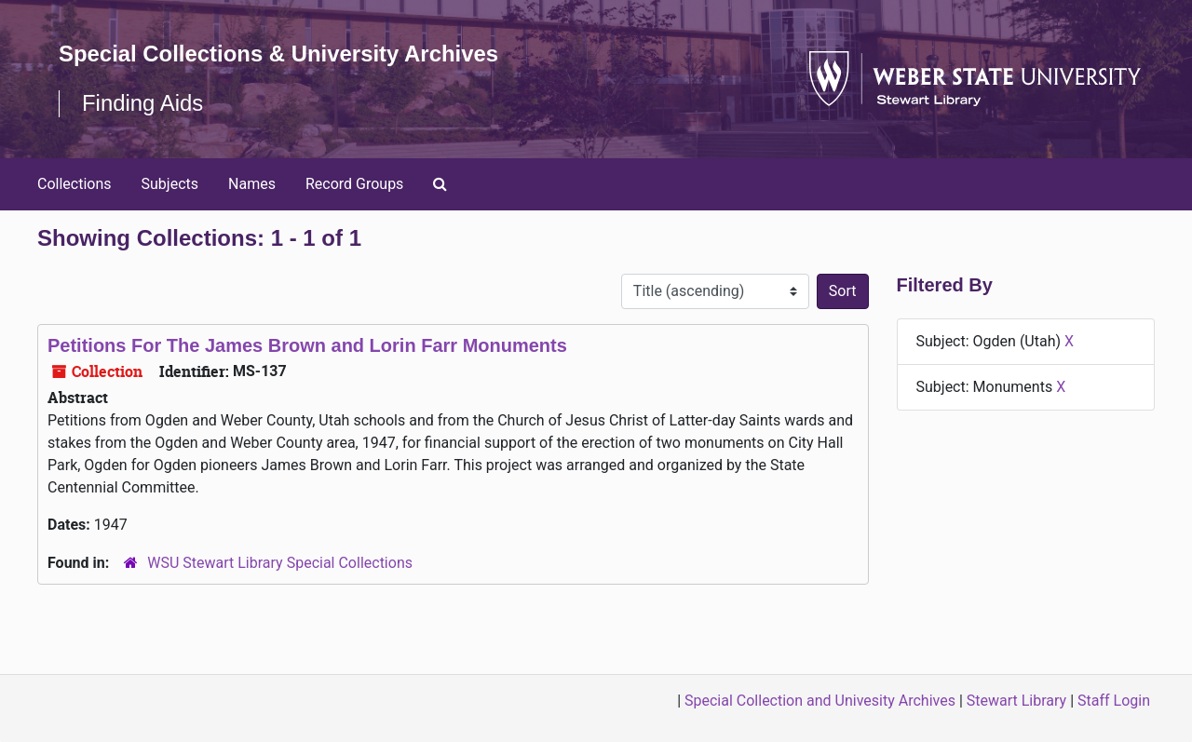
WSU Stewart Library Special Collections (280, 563)
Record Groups (354, 184)
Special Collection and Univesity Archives (819, 700)
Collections (74, 184)
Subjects (170, 184)
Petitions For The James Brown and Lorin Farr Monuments (307, 345)
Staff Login (1113, 700)
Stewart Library (1016, 700)
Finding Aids (143, 102)
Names (252, 184)
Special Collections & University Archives (279, 53)
